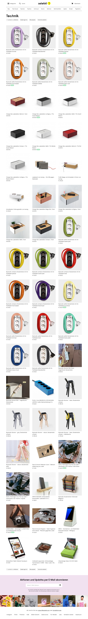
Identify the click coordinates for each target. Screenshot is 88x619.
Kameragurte (23, 19)
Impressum (78, 614)
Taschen (22, 9)
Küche (42, 9)
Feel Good (15, 9)
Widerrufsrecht (35, 614)
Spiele (65, 9)
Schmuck (36, 9)
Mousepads (32, 19)
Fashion (29, 9)
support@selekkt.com (44, 610)
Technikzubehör (42, 19)
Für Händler (53, 614)
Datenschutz (44, 614)
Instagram (9, 614)
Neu (9, 9)
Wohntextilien (57, 9)
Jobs (60, 614)
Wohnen (49, 9)
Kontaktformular (57, 610)
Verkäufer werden (68, 614)
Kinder (71, 9)
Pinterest (22, 614)
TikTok (15, 614)
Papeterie (77, 9)
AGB (28, 614)
